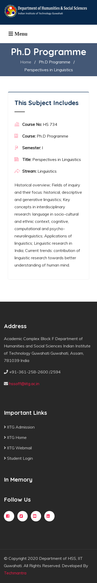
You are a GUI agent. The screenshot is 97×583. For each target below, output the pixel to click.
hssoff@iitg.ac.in (24, 383)
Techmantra (15, 572)
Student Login (18, 458)
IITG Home (15, 437)
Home (25, 61)
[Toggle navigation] (18, 34)
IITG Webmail (18, 447)
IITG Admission (19, 427)
